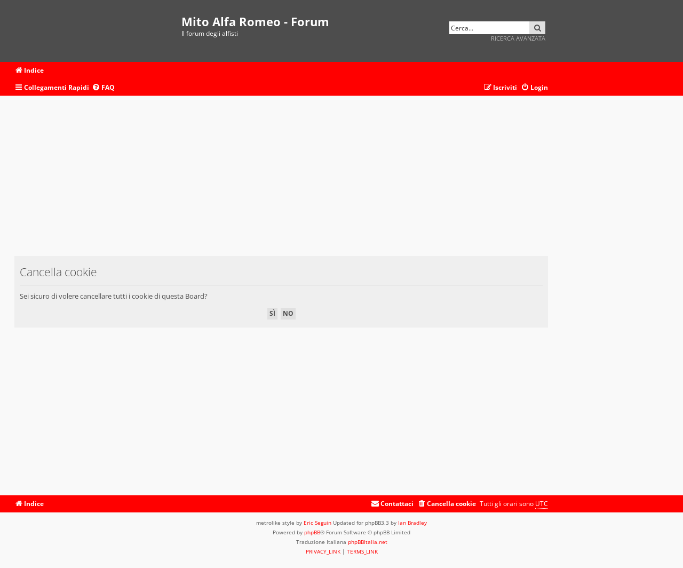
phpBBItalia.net (367, 542)
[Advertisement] (281, 181)
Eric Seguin (317, 522)
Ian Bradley (412, 522)
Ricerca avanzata (518, 38)
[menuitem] (103, 88)
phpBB (312, 532)
